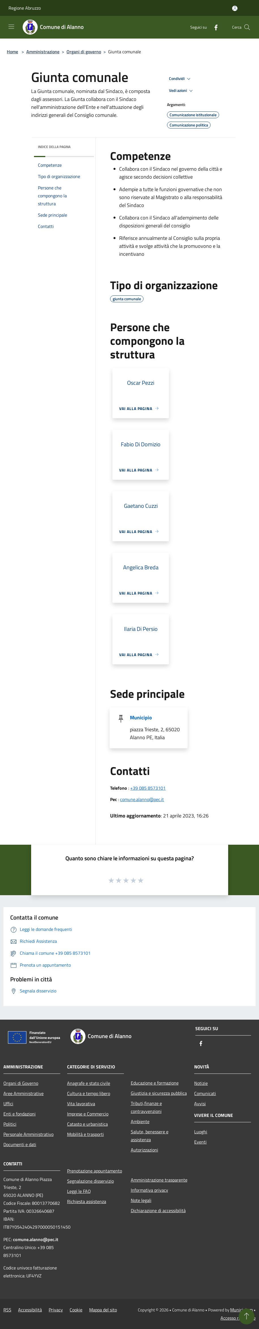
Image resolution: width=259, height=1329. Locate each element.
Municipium (241, 1309)
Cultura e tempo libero (88, 1093)
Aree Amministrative (23, 1093)
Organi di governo (84, 51)
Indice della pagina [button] (54, 146)
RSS (7, 1309)
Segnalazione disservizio (90, 1181)
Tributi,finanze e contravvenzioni (146, 1107)
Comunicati (205, 1093)
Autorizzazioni (144, 1149)
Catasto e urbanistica (87, 1124)
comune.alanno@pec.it (142, 799)
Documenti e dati (19, 1144)
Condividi (180, 78)
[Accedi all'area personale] (235, 8)
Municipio (141, 717)
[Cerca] (247, 27)
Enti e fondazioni (19, 1113)
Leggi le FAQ (79, 1191)
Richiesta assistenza (86, 1201)
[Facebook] (213, 27)
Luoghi (200, 1131)
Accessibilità (30, 1309)
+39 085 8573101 (148, 788)
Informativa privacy (149, 1190)
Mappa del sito (103, 1309)
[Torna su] (246, 1316)
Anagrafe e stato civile (88, 1083)
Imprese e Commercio (87, 1113)
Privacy (56, 1309)
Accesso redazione (238, 1318)
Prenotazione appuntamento (94, 1170)
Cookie (76, 1309)
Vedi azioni (181, 90)
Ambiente (140, 1121)
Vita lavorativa (81, 1103)
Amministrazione (42, 51)
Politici (9, 1124)
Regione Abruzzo (24, 8)
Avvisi (200, 1103)
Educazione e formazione (155, 1082)
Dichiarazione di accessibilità (158, 1210)
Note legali (141, 1200)
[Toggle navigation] (11, 26)
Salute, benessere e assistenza (149, 1135)
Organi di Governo (20, 1083)
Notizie (201, 1083)
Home (12, 51)
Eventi (200, 1141)
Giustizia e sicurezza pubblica (159, 1093)
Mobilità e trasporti (85, 1134)
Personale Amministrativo (28, 1134)
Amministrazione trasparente (159, 1179)
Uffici (8, 1103)
